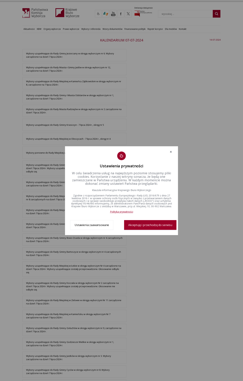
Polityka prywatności (121, 211)
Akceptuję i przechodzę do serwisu (150, 225)
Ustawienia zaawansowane (92, 225)
